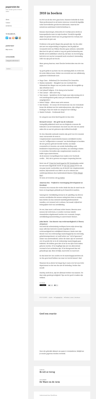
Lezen (72, 297)
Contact (8, 23)
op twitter (61, 178)
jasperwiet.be (12, 6)
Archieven (9, 26)
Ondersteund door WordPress (48, 395)
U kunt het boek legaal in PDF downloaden (64, 163)
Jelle (51, 297)
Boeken (67, 297)
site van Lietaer (69, 166)
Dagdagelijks (59, 297)
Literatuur (77, 297)
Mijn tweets (9, 49)
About (7, 19)
